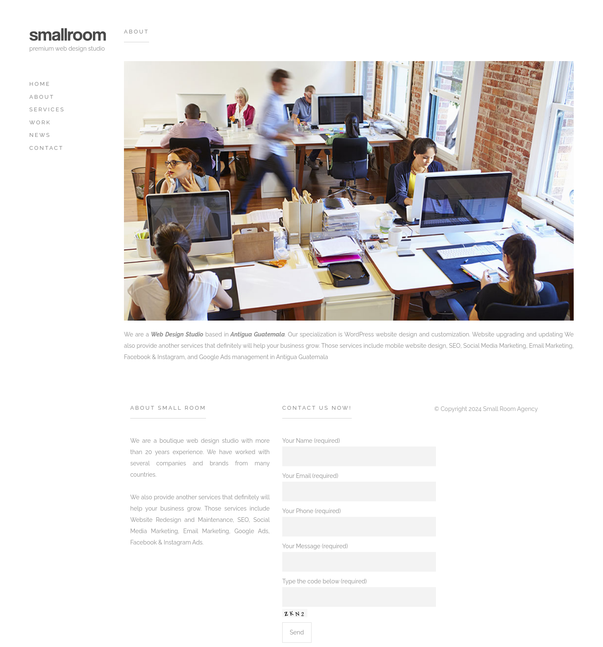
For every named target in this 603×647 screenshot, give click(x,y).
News (40, 135)
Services (47, 109)
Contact (46, 148)
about (41, 97)
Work (40, 122)
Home (40, 84)
